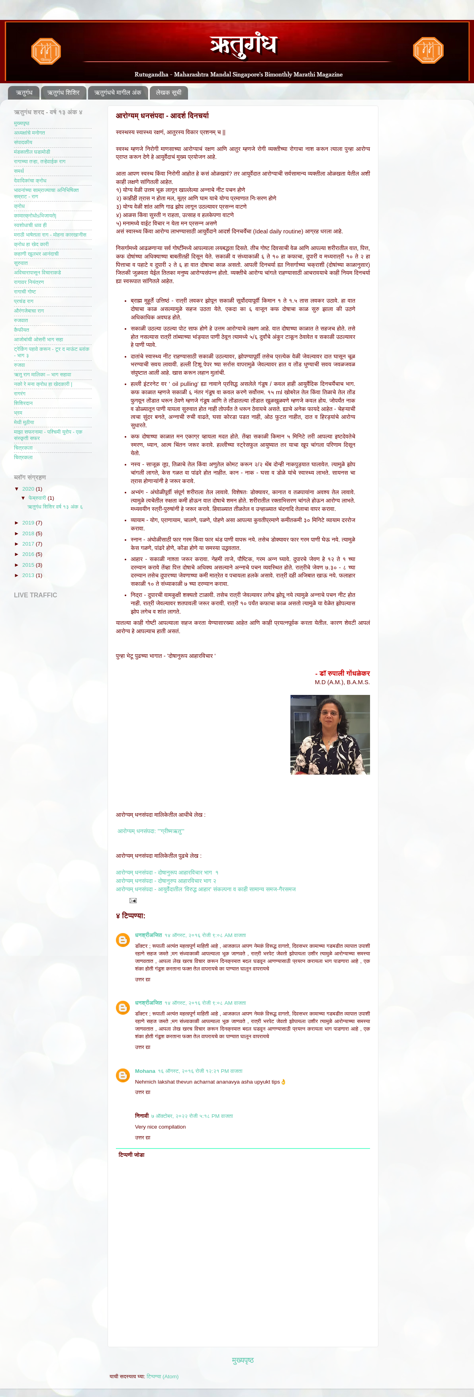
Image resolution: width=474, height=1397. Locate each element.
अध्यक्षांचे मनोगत (29, 133)
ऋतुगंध (24, 92)
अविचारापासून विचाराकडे (37, 273)
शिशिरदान (23, 403)
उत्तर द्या (142, 979)
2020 (29, 489)
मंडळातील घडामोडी (32, 152)
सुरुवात (21, 263)
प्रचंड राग (23, 301)
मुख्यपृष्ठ (243, 1360)
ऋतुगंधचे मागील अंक (117, 92)
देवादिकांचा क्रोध (30, 181)
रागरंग (19, 394)
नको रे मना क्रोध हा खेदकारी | (43, 384)
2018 (29, 533)
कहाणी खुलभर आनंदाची (36, 254)
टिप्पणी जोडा (132, 1155)
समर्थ (19, 171)
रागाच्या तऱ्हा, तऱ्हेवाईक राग (39, 161)
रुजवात (21, 320)
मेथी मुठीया (24, 422)
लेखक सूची (169, 92)
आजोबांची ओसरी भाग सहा (38, 339)
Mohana (145, 1071)
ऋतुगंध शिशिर (63, 92)
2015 (29, 565)
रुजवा (19, 365)
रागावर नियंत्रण (29, 282)
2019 (29, 523)
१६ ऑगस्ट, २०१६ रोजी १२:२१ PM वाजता (200, 1071)
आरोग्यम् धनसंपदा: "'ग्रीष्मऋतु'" (151, 831)
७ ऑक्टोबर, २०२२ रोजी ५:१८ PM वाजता (192, 1116)
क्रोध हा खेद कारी (31, 244)
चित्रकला (23, 448)
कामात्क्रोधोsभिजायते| (35, 216)
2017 (29, 544)
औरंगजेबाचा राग (29, 311)
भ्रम (18, 413)
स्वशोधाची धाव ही (30, 225)
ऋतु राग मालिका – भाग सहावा (42, 375)
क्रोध (19, 206)
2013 (29, 575)
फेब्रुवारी (38, 498)
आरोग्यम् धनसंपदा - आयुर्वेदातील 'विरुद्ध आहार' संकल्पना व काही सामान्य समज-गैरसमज (206, 889)
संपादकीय (23, 142)
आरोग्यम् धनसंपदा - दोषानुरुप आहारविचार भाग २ (166, 881)
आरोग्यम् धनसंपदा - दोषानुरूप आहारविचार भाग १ (167, 872)
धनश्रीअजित (148, 935)
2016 (29, 554)
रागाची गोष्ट (25, 292)
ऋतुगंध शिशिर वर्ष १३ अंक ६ (55, 507)
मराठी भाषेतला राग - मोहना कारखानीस (50, 235)
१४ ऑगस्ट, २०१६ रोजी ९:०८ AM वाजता (205, 935)
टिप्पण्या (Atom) (162, 1376)
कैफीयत (21, 330)
